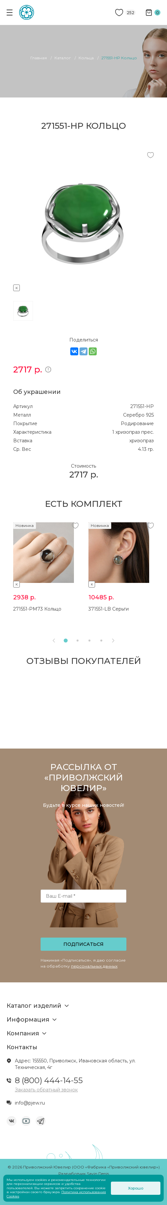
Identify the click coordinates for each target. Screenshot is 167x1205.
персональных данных (94, 966)
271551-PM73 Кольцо (37, 609)
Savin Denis (98, 1173)
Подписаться (83, 944)
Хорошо (135, 1188)
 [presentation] (54, 641)
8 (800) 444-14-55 (49, 1080)
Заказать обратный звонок (46, 1090)
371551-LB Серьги (108, 609)
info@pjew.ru (30, 1103)
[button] (66, 641)
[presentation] (84, 922)
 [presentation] (113, 641)
